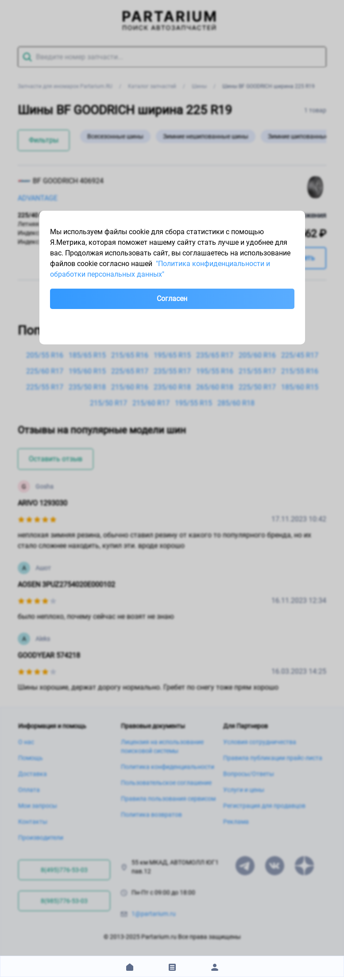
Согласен (172, 298)
